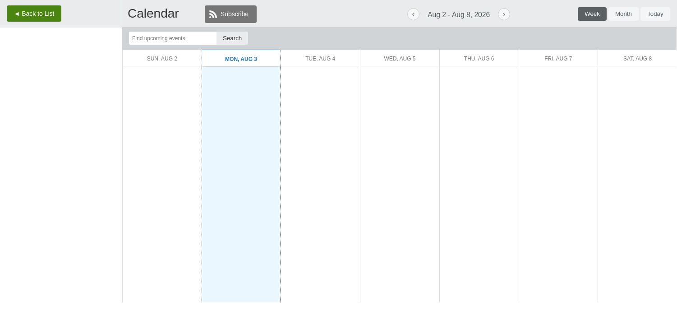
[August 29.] (109, 123)
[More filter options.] (644, 38)
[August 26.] (61, 123)
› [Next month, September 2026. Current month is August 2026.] (86, 44)
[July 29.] (61, 71)
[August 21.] (93, 110)
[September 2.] (61, 136)
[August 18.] (45, 110)
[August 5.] (61, 84)
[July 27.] (29, 71)
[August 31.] (29, 136)
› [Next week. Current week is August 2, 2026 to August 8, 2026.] (503, 14)
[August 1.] (109, 71)
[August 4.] (45, 84)
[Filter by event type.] (532, 38)
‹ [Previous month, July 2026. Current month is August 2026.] (30, 44)
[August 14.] (93, 97)
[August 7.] (93, 84)
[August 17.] (29, 110)
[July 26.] (13, 71)
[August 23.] (13, 123)
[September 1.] (45, 136)
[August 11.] (45, 97)
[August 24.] (29, 123)
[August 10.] (29, 97)
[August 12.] (61, 97)
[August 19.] (61, 110)
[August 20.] (77, 110)
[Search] (232, 38)
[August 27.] (77, 123)
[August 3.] (29, 84)
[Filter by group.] (474, 38)
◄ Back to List (34, 13)
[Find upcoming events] (172, 38)
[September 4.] (93, 136)
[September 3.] (77, 136)
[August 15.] (109, 97)
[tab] (592, 14)
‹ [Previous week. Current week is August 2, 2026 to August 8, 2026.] (413, 14)
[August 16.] (13, 110)
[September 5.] (109, 136)
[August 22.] (109, 110)
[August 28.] (93, 123)
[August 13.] (77, 97)
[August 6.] (77, 84)
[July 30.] (77, 71)
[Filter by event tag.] (588, 38)
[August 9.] (13, 97)
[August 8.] (109, 84)
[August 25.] (45, 123)
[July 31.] (93, 71)
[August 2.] (13, 84)
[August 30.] (13, 136)
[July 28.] (45, 71)
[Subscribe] (231, 14)
